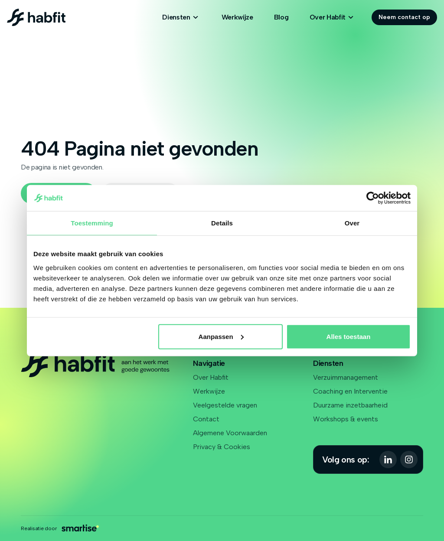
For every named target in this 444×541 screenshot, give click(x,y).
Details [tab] (222, 223)
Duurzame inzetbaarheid (350, 405)
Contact (206, 419)
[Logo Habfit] (36, 17)
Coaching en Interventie (350, 391)
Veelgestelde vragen (225, 405)
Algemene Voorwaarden (230, 433)
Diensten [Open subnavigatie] (181, 17)
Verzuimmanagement (345, 377)
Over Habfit (211, 377)
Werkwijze (237, 17)
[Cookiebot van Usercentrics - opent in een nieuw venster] (373, 198)
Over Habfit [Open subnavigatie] (333, 17)
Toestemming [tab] (92, 223)
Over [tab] (352, 223)
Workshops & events (345, 419)
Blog (281, 17)
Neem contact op (404, 17)
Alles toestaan (348, 336)
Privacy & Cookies (221, 447)
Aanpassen (221, 336)
